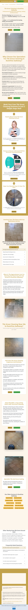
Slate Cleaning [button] (18, 503)
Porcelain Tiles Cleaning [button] (19, 508)
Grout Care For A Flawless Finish (8, 257)
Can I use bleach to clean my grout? (9, 557)
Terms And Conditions (15, 601)
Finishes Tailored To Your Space (8, 264)
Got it (14, 608)
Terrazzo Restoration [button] (18, 500)
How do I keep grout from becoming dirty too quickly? (12, 563)
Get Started (14, 143)
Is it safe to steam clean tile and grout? (9, 561)
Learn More (13, 247)
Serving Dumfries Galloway (7, 1)
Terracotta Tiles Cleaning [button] (9, 505)
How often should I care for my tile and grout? (11, 547)
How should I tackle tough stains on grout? (10, 554)
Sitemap (21, 601)
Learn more (14, 606)
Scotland (6, 4)
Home (3, 4)
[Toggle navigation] (25, 1)
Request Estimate (14, 178)
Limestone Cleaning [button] (9, 500)
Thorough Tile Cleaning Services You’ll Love (10, 249)
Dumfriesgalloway (12, 4)
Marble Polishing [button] (9, 497)
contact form (10, 588)
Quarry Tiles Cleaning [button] (19, 505)
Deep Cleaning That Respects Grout (9, 252)
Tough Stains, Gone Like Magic (8, 254)
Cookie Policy (9, 601)
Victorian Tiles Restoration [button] (8, 508)
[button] (20, 1)
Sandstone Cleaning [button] (10, 503)
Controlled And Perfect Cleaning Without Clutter (11, 259)
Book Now (14, 211)
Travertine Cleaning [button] (17, 497)
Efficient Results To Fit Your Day (8, 261)
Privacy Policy (5, 601)
